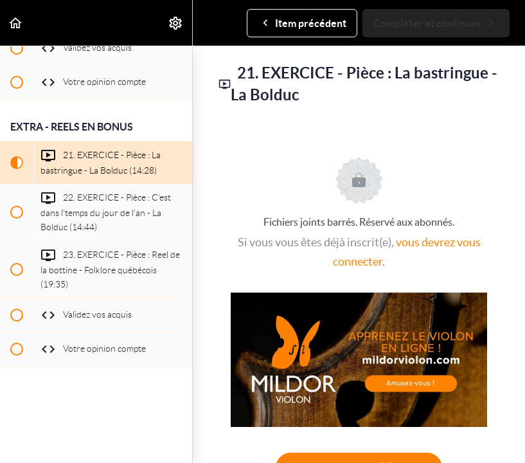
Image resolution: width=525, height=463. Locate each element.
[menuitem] (176, 23)
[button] (16, 23)
